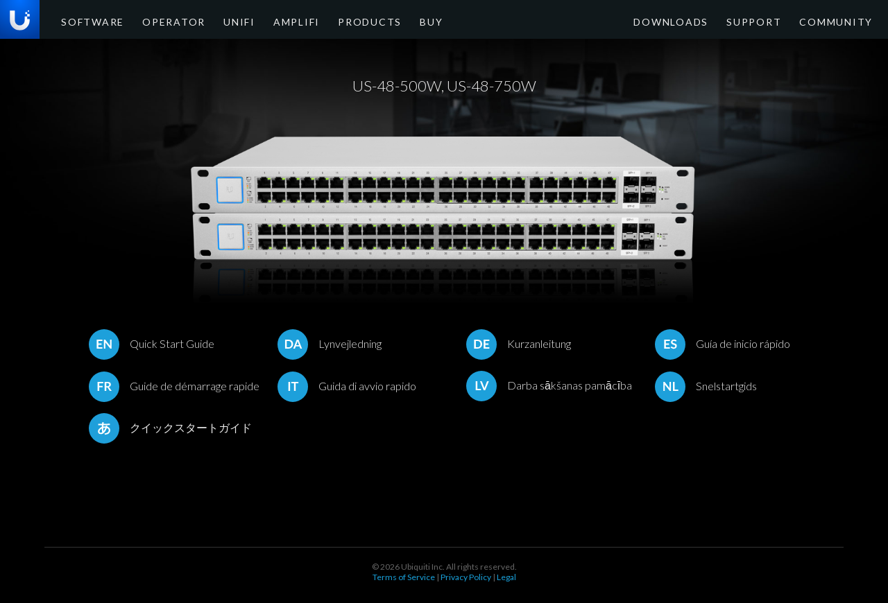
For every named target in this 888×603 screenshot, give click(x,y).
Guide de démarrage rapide (174, 385)
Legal (506, 577)
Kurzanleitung (518, 343)
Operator (156, 20)
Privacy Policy (466, 577)
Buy (378, 20)
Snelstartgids (706, 385)
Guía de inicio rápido (722, 343)
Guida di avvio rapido (347, 385)
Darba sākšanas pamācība (549, 385)
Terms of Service (404, 577)
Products (325, 20)
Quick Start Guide (151, 343)
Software (87, 20)
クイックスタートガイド (170, 427)
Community (842, 20)
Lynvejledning (330, 343)
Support (772, 20)
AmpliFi (263, 20)
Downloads (701, 20)
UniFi (212, 20)
